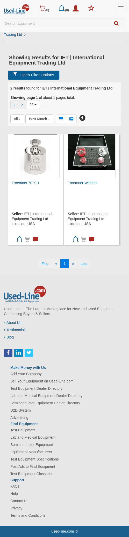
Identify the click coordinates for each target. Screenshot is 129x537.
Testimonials (15, 330)
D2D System (20, 410)
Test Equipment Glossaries (32, 474)
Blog (9, 337)
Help (14, 493)
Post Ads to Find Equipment (32, 466)
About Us (13, 323)
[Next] (73, 263)
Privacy (16, 508)
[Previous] (56, 263)
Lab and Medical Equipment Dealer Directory (46, 396)
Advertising (19, 417)
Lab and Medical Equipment (32, 437)
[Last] (84, 263)
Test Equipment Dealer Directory (36, 388)
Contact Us (19, 501)
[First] (45, 263)
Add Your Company (26, 374)
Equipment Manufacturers (31, 452)
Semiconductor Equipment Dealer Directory (45, 403)
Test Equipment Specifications (34, 459)
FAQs (14, 486)
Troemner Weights (82, 183)
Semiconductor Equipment (31, 445)
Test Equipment (22, 430)
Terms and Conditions (27, 515)
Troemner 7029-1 (26, 183)
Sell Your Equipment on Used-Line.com (42, 381)
